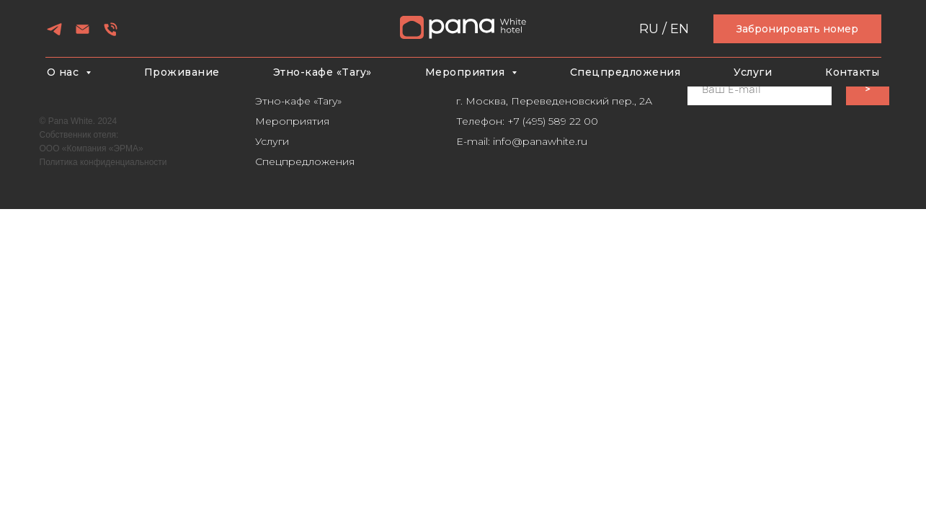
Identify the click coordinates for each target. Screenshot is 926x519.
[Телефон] (111, 34)
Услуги (753, 72)
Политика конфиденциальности (103, 162)
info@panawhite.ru (540, 141)
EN (679, 29)
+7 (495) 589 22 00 (552, 121)
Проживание (182, 72)
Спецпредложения (625, 72)
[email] (759, 89)
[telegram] (54, 34)
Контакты (852, 72)
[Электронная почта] (83, 34)
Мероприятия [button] (466, 72)
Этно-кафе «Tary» (322, 72)
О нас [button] (64, 72)
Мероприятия (292, 121)
